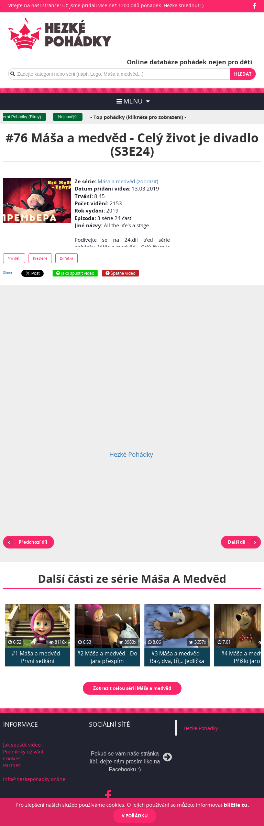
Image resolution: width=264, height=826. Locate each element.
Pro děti (14, 258)
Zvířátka (66, 258)
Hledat (243, 74)
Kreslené (40, 258)
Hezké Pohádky (131, 454)
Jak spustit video (22, 744)
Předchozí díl (33, 542)
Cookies (12, 758)
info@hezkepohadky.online (34, 779)
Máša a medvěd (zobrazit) (128, 181)
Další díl (236, 542)
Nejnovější (76, 117)
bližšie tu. (236, 804)
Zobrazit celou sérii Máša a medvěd (132, 688)
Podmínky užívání (23, 751)
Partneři (12, 765)
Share (7, 272)
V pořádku (135, 816)
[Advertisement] (222, 210)
